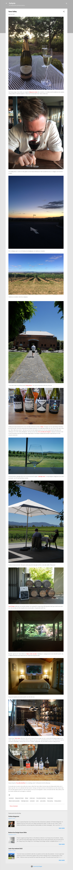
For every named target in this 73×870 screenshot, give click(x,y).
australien (11, 798)
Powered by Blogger (36, 866)
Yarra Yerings (11, 606)
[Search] (66, 4)
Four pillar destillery (20, 783)
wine (37, 801)
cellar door (32, 798)
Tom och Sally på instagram (44, 431)
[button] (64, 12)
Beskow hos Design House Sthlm (17, 832)
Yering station (29, 385)
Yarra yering (50, 801)
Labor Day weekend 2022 (15, 848)
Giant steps (17, 738)
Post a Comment (14, 806)
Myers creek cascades (32, 654)
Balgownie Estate (19, 798)
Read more (62, 828)
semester (32, 801)
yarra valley (42, 801)
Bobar (42, 426)
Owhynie (12, 3)
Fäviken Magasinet (13, 816)
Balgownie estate (33, 92)
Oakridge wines (41, 476)
